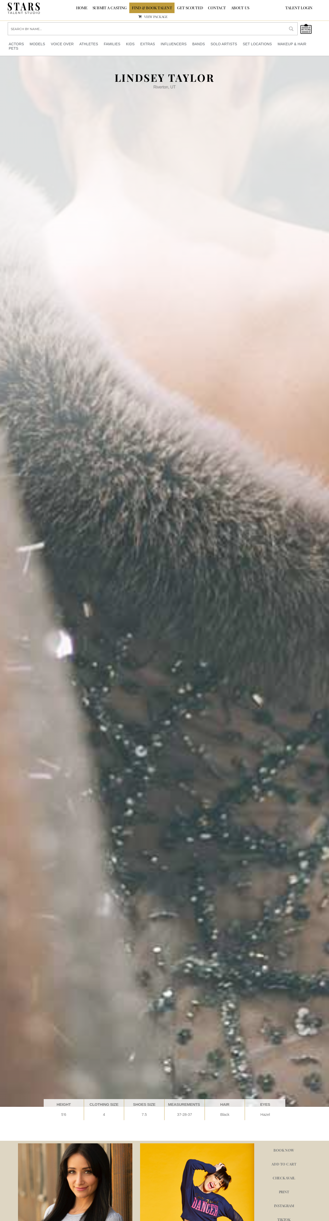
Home (81, 7)
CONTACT (217, 7)
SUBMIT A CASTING (110, 7)
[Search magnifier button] (291, 29)
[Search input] (147, 28)
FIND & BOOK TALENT (152, 7)
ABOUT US (240, 7)
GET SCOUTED (190, 7)
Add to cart (283, 1164)
